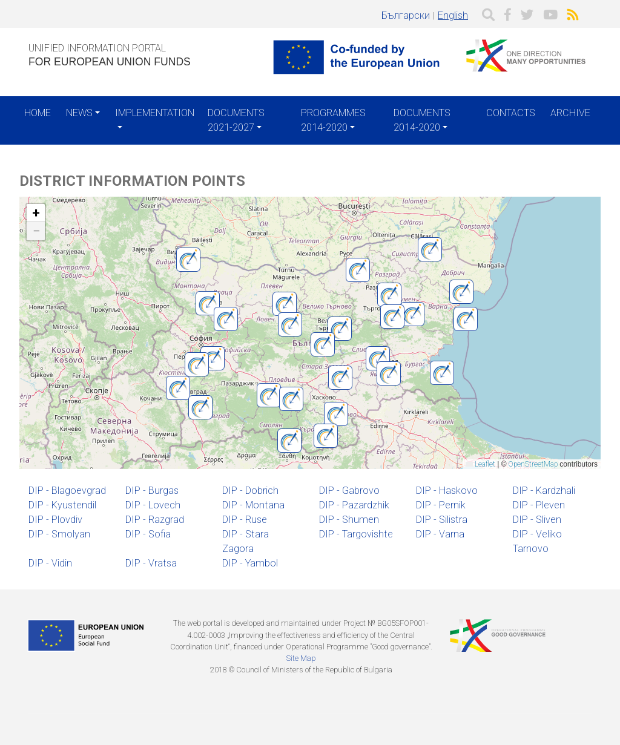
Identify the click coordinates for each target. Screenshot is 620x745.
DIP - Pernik (441, 505)
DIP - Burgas (152, 490)
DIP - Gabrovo (349, 490)
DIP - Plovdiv (55, 519)
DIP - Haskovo (447, 490)
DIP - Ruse (244, 519)
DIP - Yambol (250, 563)
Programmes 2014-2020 (333, 120)
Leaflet (480, 464)
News (79, 113)
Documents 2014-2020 (422, 120)
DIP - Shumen (349, 519)
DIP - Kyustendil (62, 505)
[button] (200, 407)
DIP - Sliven (537, 519)
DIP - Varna (440, 534)
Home (37, 113)
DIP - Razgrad (154, 519)
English (453, 15)
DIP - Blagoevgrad (67, 490)
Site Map (300, 658)
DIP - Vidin (50, 563)
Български (405, 15)
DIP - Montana (253, 505)
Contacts (510, 113)
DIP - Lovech (152, 505)
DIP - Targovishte (356, 534)
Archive (570, 113)
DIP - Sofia (148, 534)
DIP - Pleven (539, 505)
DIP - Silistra (441, 519)
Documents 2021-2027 (236, 120)
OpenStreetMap (533, 464)
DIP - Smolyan (59, 534)
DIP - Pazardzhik (354, 505)
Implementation (154, 113)
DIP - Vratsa (151, 563)
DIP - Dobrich (250, 490)
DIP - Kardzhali (544, 490)
